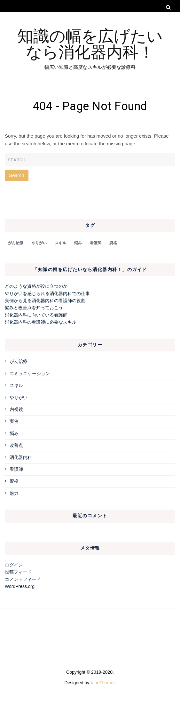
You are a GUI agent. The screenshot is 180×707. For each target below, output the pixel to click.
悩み (14, 433)
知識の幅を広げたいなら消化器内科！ (90, 43)
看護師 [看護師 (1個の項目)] (95, 243)
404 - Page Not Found (90, 106)
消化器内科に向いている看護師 (36, 314)
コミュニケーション (30, 373)
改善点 (16, 445)
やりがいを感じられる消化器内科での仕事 (47, 293)
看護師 (16, 469)
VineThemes (102, 682)
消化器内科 (21, 457)
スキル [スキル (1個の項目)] (60, 243)
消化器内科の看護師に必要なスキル (40, 322)
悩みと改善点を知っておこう (34, 307)
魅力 (14, 493)
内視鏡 (16, 409)
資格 (14, 481)
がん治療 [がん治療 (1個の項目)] (15, 243)
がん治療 (18, 361)
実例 (14, 421)
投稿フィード (18, 571)
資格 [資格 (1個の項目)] (113, 243)
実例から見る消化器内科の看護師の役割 (45, 300)
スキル (16, 385)
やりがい (18, 397)
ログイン (14, 564)
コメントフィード (23, 579)
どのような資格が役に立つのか (36, 286)
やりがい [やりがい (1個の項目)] (39, 243)
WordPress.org (20, 586)
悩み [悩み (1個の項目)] (78, 243)
